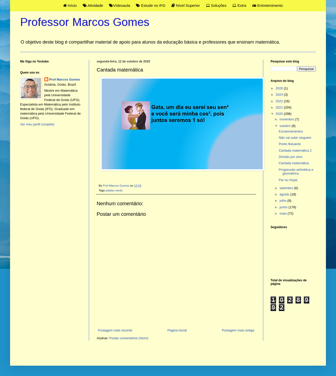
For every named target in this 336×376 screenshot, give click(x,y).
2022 (280, 101)
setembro (287, 188)
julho (283, 200)
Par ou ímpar (288, 180)
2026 (280, 88)
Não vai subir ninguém (295, 138)
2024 (280, 94)
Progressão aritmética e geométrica (296, 172)
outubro (286, 126)
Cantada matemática (294, 163)
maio (284, 213)
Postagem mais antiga (238, 330)
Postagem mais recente (115, 330)
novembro (287, 119)
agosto (285, 194)
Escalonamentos (291, 131)
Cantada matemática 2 (295, 150)
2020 (280, 114)
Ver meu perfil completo (37, 124)
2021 (280, 107)
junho (284, 207)
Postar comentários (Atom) (128, 338)
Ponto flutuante (290, 144)
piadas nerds (114, 190)
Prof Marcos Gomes (64, 79)
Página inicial (177, 330)
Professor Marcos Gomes (85, 22)
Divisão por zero (290, 157)
